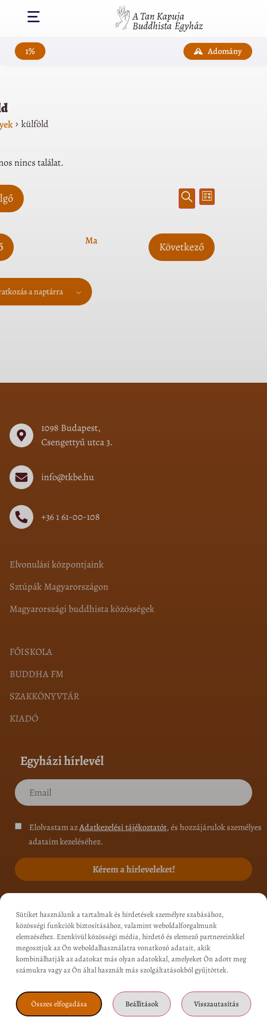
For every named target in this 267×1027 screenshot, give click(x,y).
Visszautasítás (216, 1004)
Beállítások (142, 1004)
